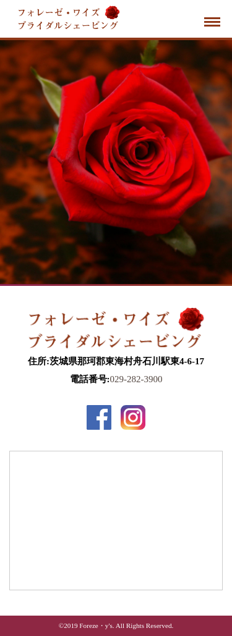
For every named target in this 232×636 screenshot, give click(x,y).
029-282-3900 (136, 379)
